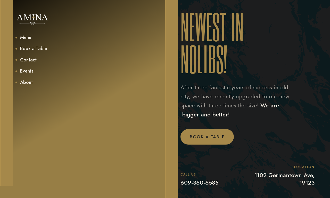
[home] (32, 19)
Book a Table (207, 137)
